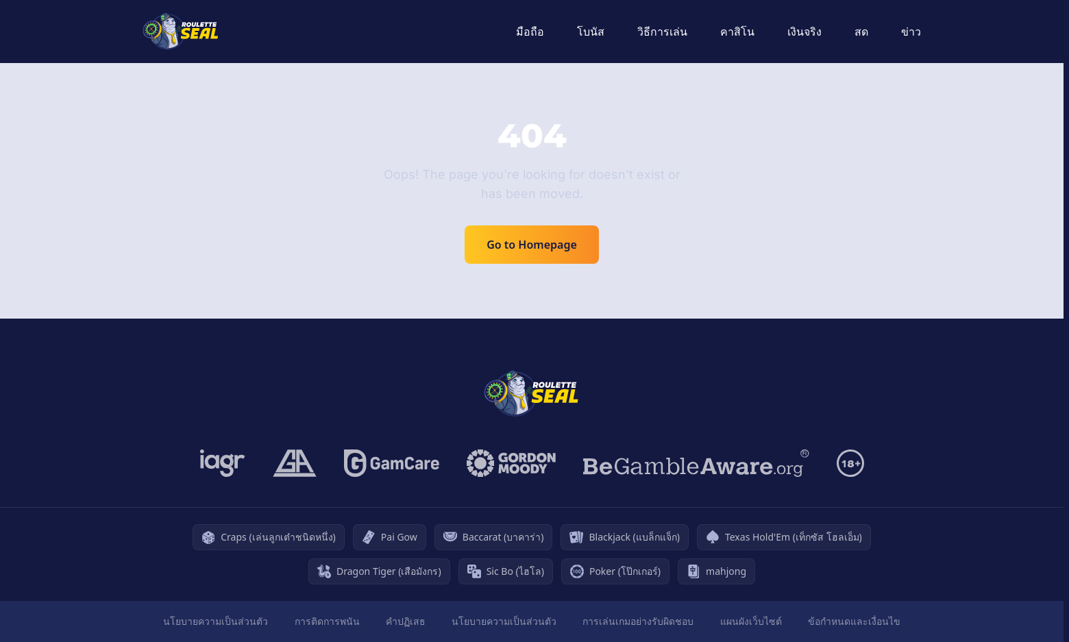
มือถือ (530, 31)
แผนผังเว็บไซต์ (751, 621)
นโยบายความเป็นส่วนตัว (215, 621)
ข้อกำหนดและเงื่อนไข (854, 621)
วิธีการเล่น (662, 31)
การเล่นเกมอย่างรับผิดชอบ (637, 621)
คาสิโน (737, 31)
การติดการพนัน (327, 621)
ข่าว (911, 31)
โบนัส (590, 31)
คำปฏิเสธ (406, 621)
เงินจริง (804, 31)
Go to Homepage (532, 244)
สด (861, 31)
